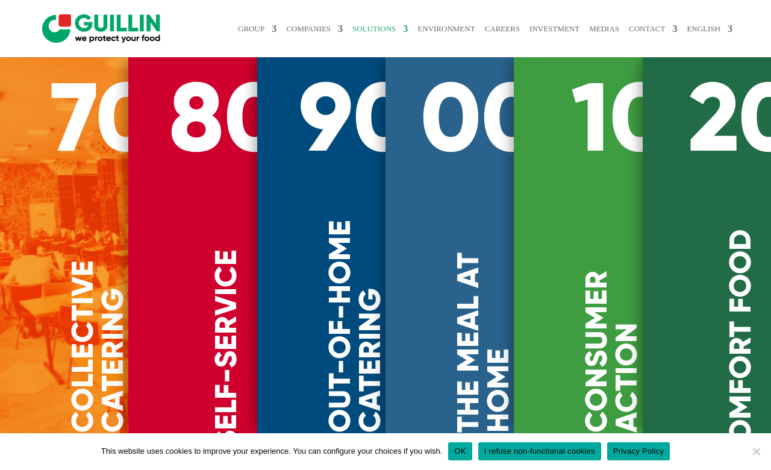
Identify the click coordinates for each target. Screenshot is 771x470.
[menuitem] (710, 41)
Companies (327, 29)
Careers (513, 29)
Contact (649, 29)
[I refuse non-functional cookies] (756, 451)
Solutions (391, 29)
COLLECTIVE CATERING (97, 346)
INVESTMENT (562, 29)
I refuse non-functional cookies (539, 451)
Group (270, 29)
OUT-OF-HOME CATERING (355, 326)
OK (460, 451)
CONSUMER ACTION (611, 352)
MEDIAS (608, 29)
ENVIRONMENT (460, 29)
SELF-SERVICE (226, 348)
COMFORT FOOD (740, 346)
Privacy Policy (638, 451)
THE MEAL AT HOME (483, 342)
